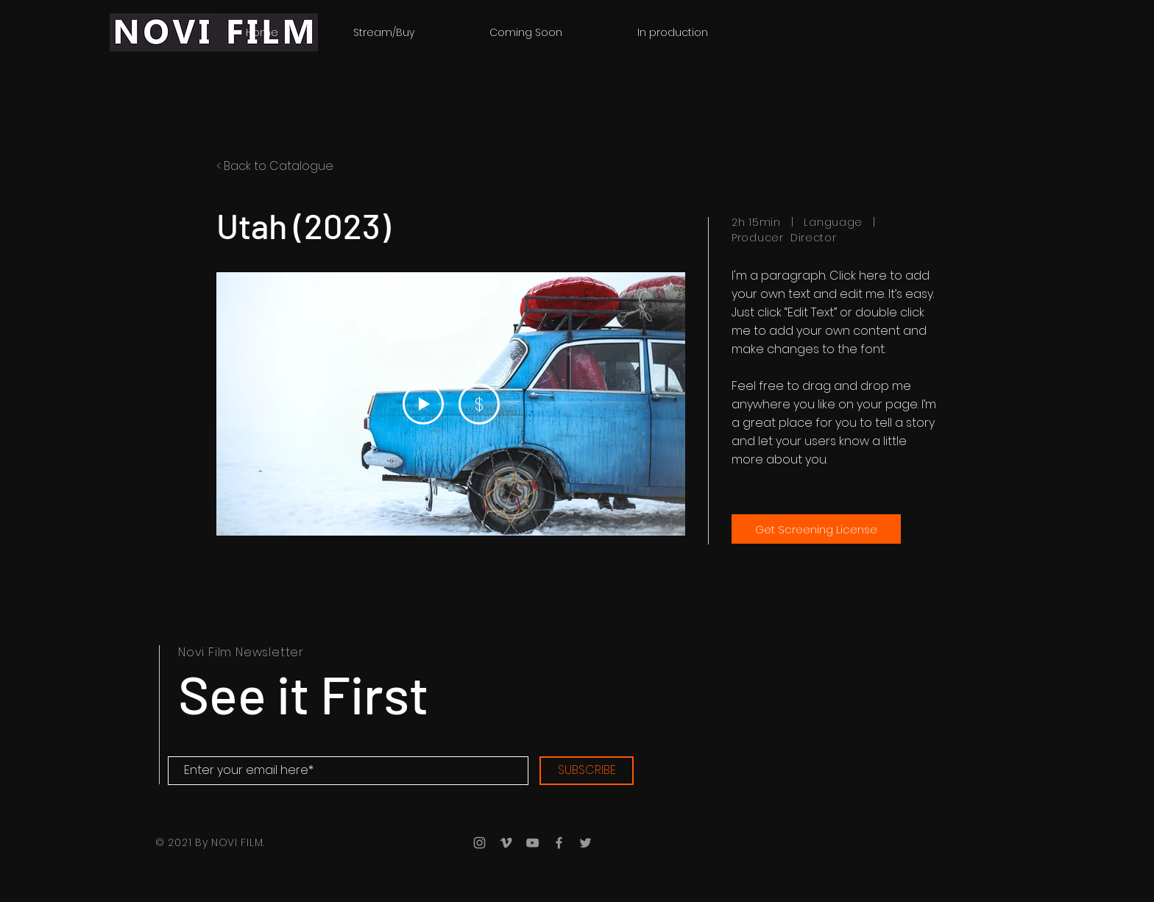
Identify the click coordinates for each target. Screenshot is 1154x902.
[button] (672, 32)
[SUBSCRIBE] (586, 770)
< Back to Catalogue (274, 165)
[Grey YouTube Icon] (532, 842)
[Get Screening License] (816, 529)
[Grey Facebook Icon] (559, 842)
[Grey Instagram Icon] (479, 842)
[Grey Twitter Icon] (585, 842)
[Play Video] (423, 404)
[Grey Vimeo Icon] (506, 842)
